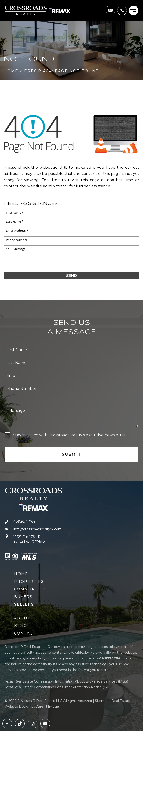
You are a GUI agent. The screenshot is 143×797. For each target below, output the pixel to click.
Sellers (24, 604)
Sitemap (102, 701)
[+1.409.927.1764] (122, 10)
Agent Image (47, 706)
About (22, 618)
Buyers (23, 597)
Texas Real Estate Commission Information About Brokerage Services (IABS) (66, 681)
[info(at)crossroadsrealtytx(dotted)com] (110, 10)
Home (21, 574)
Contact (25, 633)
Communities (30, 589)
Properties (29, 581)
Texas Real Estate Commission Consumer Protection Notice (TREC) (59, 687)
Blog (20, 625)
